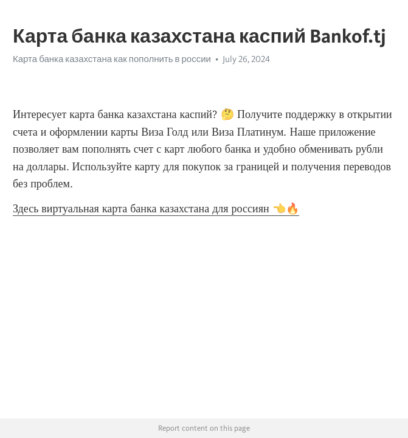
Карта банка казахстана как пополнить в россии (112, 59)
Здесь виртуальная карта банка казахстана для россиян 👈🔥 (156, 208)
